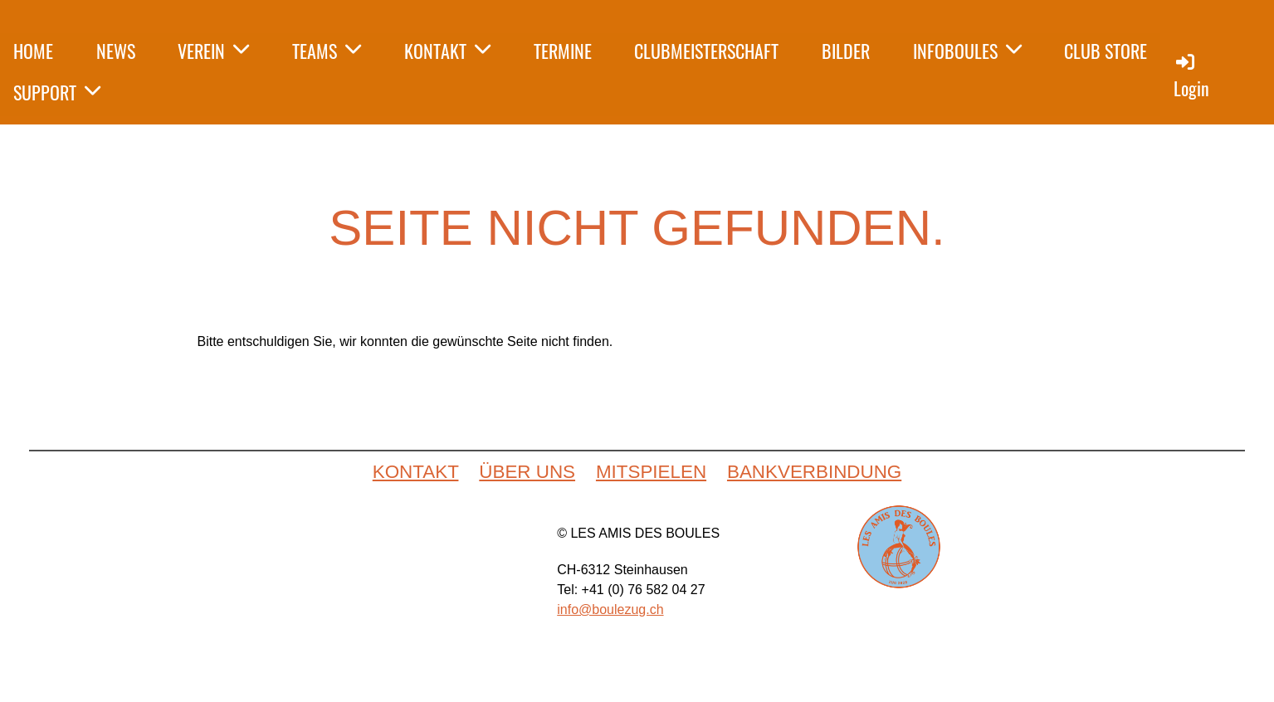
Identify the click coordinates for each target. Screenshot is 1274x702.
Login (1191, 76)
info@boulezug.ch (610, 609)
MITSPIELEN (651, 471)
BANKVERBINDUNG (814, 471)
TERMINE (563, 50)
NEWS (115, 50)
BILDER (846, 50)
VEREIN (213, 50)
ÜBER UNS (527, 471)
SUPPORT (56, 92)
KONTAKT (447, 50)
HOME (33, 50)
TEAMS (326, 50)
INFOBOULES (967, 50)
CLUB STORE (1105, 50)
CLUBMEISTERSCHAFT (706, 50)
